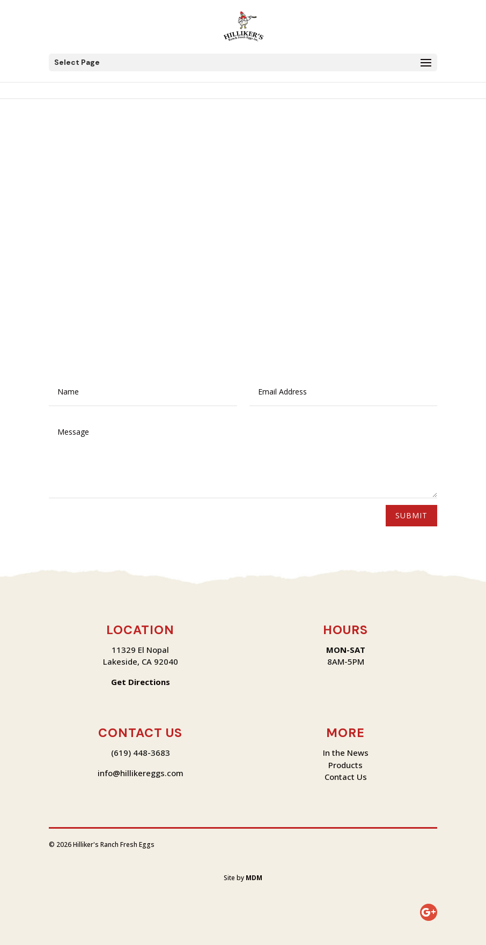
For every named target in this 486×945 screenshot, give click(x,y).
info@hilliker (122, 773)
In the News (346, 752)
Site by (243, 877)
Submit (411, 515)
